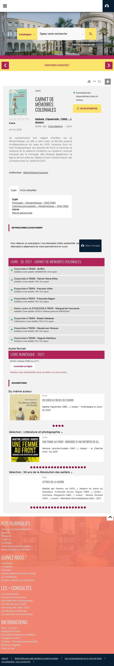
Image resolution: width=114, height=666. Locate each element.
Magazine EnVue (10, 630)
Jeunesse (6, 542)
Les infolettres (9, 576)
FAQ (3, 627)
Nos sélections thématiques (17, 600)
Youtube (6, 569)
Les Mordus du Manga (13, 610)
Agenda (5, 532)
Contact (12, 627)
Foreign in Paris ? (10, 637)
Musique (6, 535)
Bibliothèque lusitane (35, 172)
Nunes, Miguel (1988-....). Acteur (84, 491)
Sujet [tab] (14, 190)
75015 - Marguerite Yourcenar (63, 308)
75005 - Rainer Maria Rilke (43, 278)
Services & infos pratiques (15, 528)
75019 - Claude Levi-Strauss (43, 327)
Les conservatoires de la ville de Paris (83, 657)
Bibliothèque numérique (15, 549)
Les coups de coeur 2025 (15, 607)
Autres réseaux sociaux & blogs (18, 573)
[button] (108, 6)
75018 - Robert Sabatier (41, 317)
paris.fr (4, 657)
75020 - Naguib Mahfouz (42, 337)
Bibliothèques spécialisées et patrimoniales (36, 657)
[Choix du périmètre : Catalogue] (27, 34)
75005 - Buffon (36, 268)
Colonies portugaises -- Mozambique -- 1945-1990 (40, 206)
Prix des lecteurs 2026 (13, 603)
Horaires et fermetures (14, 596)
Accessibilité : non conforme (15, 661)
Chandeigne (55, 126)
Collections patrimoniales (15, 545)
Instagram (7, 566)
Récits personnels (22, 212)
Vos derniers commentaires (17, 613)
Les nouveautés (10, 593)
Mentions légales (10, 644)
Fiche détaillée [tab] (28, 190)
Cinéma (5, 538)
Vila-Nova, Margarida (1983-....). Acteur (62, 494)
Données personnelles (25, 641)
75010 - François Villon (40, 288)
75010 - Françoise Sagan (41, 298)
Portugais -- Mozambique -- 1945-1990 (34, 202)
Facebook (6, 562)
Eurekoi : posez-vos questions (17, 579)
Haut (110, 517)
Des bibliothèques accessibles (18, 634)
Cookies (5, 641)
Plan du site (8, 647)
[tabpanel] (40, 206)
